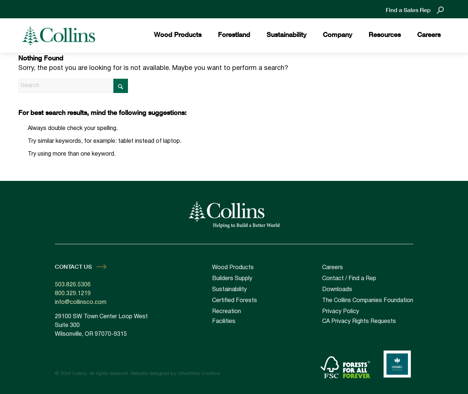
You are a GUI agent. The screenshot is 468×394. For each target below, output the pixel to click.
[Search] (73, 86)
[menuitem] (177, 35)
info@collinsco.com (80, 302)
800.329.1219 (73, 293)
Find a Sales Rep (408, 9)
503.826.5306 (73, 284)
